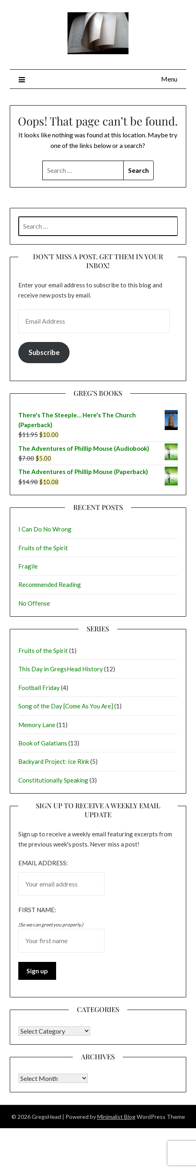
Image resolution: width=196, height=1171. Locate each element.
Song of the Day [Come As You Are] (65, 706)
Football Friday (39, 687)
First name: (37, 909)
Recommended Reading (49, 584)
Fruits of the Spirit (43, 547)
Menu (169, 79)
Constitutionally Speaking (53, 780)
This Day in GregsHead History (60, 669)
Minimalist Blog (116, 1116)
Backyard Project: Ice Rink (53, 761)
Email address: (43, 863)
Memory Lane (36, 724)
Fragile (28, 566)
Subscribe (44, 352)
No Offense (34, 603)
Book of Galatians (42, 743)
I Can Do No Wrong (45, 529)
